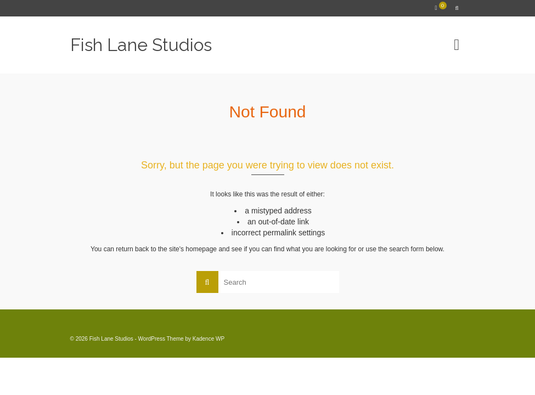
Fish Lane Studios (141, 45)
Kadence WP (208, 339)
